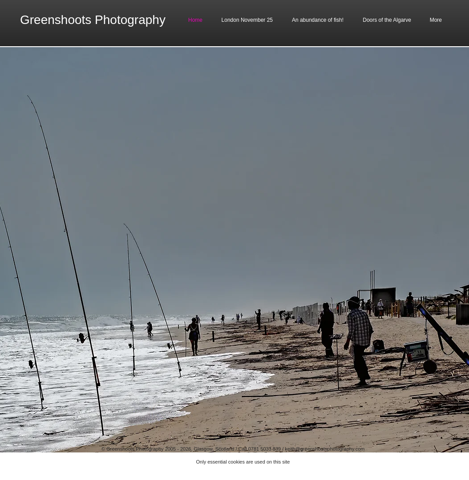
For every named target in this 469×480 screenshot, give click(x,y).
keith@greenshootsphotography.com (324, 449)
